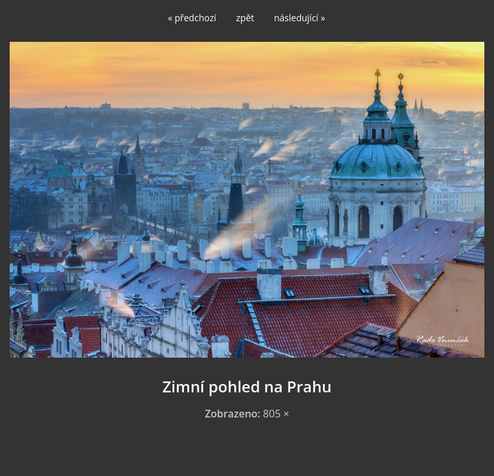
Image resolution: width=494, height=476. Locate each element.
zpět (245, 18)
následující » (299, 18)
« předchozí (192, 18)
